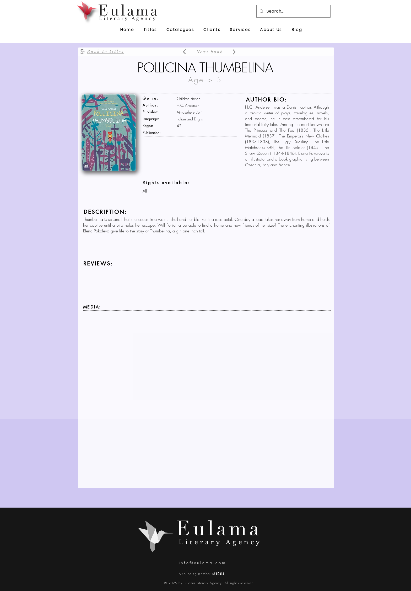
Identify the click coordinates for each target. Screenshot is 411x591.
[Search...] (293, 11)
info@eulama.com (202, 563)
